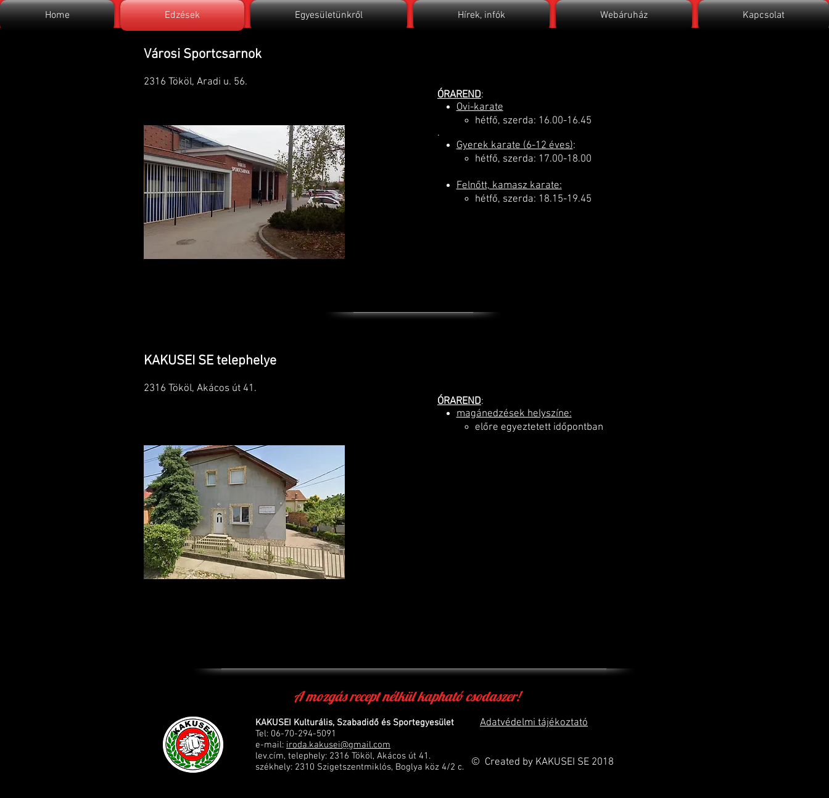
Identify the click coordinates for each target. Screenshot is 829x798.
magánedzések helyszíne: (514, 414)
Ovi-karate (479, 107)
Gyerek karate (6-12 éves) (514, 145)
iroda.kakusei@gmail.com (338, 745)
